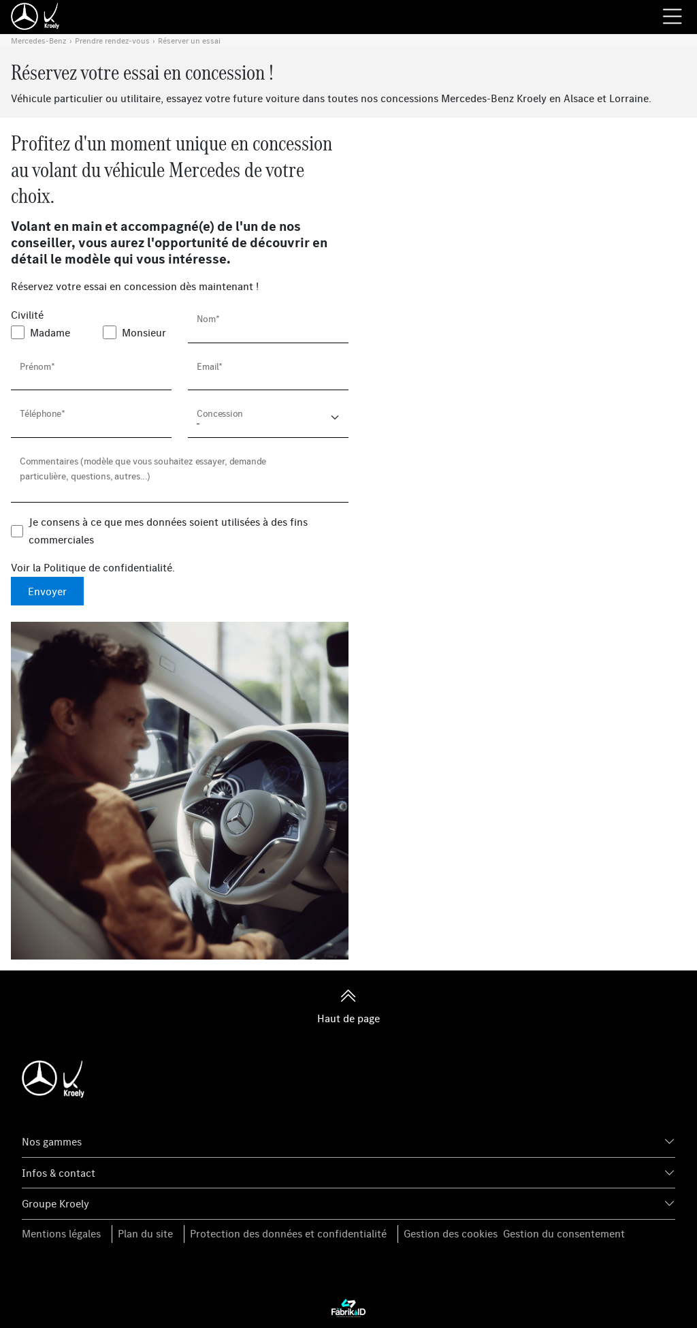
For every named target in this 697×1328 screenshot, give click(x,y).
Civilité (27, 314)
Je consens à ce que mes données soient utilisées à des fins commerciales (168, 530)
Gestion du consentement (564, 1233)
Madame (50, 332)
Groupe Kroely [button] (55, 1203)
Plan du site (145, 1233)
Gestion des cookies (451, 1233)
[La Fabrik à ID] (348, 1307)
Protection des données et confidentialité (288, 1233)
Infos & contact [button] (58, 1173)
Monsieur (144, 332)
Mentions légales (61, 1233)
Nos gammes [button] (52, 1141)
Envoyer (47, 591)
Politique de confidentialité (108, 567)
